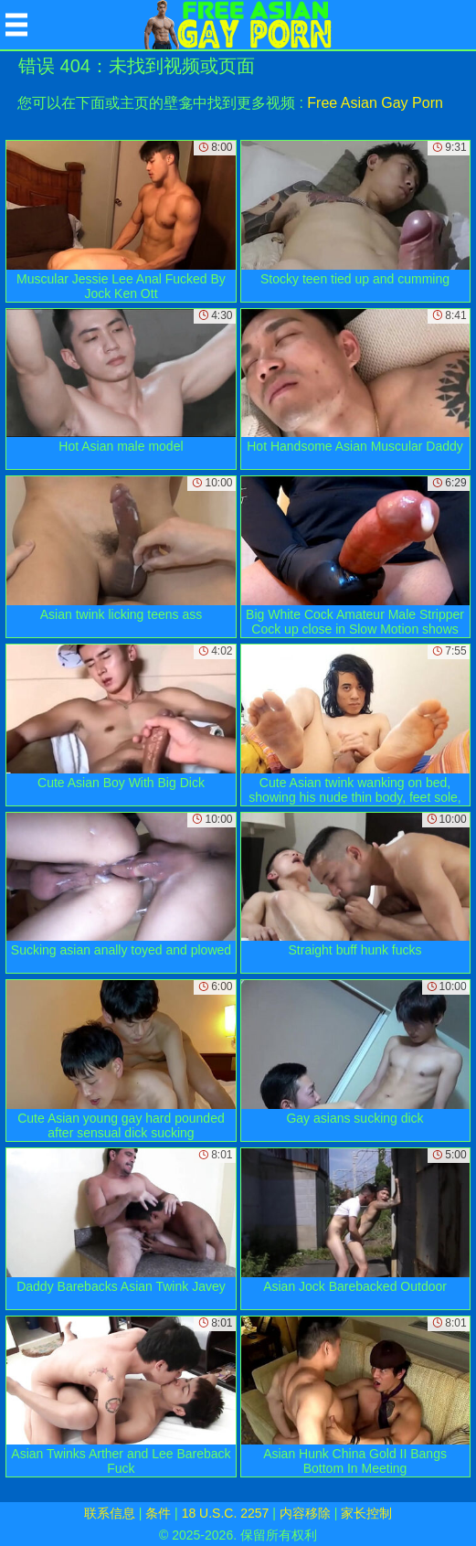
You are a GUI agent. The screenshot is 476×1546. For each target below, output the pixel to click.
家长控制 (366, 1513)
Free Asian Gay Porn (375, 103)
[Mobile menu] (16, 24)
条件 (158, 1513)
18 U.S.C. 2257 (226, 1513)
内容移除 (305, 1513)
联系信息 (109, 1513)
